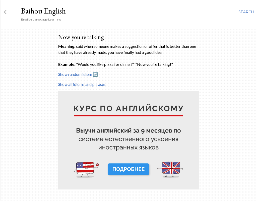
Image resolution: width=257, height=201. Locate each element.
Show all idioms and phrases (82, 84)
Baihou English (43, 11)
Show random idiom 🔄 (78, 74)
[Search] (246, 12)
